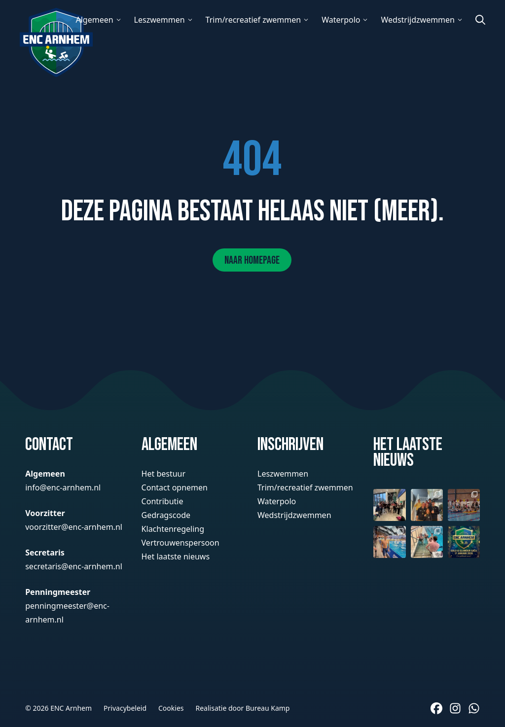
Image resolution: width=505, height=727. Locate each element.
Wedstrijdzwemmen (418, 19)
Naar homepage (252, 260)
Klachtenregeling (173, 528)
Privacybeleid (125, 708)
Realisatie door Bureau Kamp (243, 708)
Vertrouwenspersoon (180, 542)
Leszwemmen (159, 19)
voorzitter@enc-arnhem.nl (73, 526)
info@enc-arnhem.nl (63, 487)
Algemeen (94, 19)
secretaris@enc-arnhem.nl (73, 566)
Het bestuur (164, 473)
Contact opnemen (175, 487)
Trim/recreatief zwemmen (253, 19)
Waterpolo (341, 19)
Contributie (162, 501)
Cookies (170, 708)
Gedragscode (166, 515)
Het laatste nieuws (176, 556)
